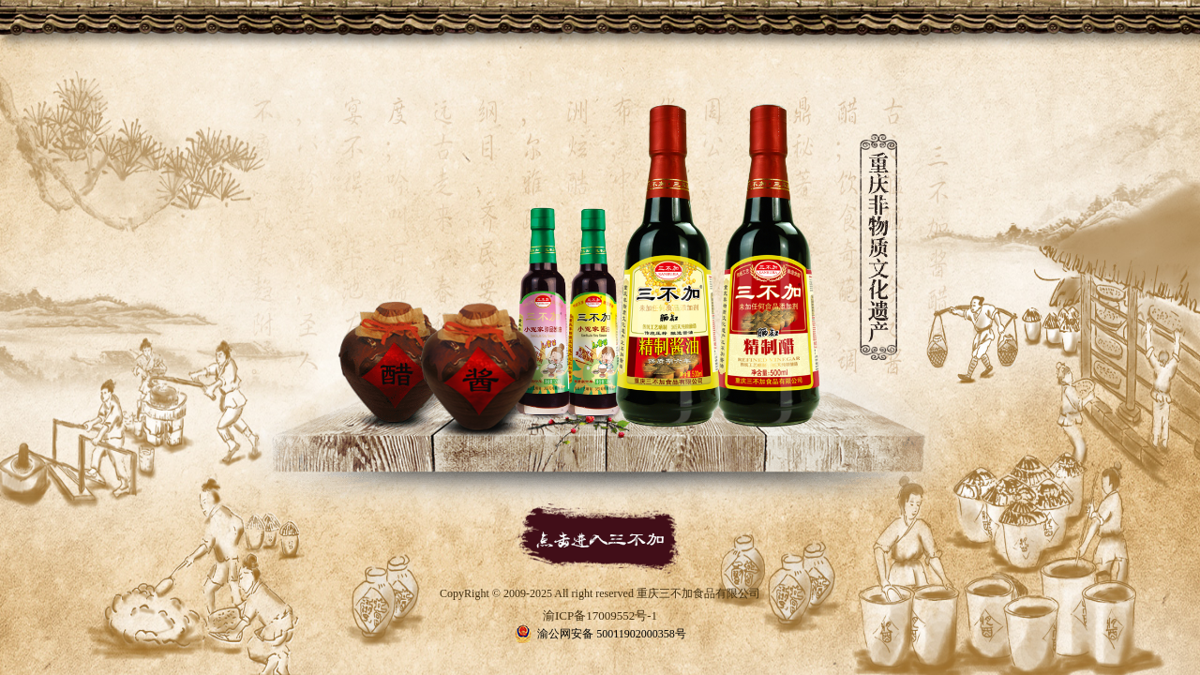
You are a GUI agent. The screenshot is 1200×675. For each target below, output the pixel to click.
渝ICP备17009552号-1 (600, 615)
